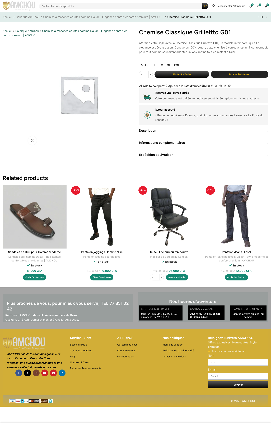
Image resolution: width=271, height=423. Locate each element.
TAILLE (143, 65)
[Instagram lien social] (36, 372)
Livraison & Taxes (80, 362)
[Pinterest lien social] (220, 86)
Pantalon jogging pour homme (101, 256)
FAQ (72, 356)
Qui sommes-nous (127, 344)
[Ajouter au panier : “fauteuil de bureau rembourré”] (177, 277)
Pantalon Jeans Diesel (236, 252)
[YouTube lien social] (44, 372)
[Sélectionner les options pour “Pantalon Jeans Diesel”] (236, 277)
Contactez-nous (126, 350)
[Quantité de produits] (145, 74)
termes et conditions (174, 356)
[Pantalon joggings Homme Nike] (102, 217)
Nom (211, 355)
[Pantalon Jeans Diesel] (236, 217)
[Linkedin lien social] (225, 86)
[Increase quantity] (150, 74)
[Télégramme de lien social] (229, 86)
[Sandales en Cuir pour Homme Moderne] (34, 217)
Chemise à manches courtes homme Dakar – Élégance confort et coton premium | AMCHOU (103, 17)
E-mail (212, 369)
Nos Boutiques (125, 356)
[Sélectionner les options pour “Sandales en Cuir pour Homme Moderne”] (34, 277)
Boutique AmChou (27, 17)
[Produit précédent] (258, 17)
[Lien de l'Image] (34, 343)
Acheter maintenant (239, 74)
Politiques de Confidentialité (178, 350)
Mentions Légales (173, 344)
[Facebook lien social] (212, 86)
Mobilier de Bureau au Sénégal (169, 256)
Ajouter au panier (181, 74)
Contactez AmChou (81, 350)
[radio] (155, 65)
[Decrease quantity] (141, 74)
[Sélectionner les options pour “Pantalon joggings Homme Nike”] (101, 277)
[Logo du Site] (19, 6)
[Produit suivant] (266, 17)
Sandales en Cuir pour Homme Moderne (34, 252)
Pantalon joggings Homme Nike (102, 252)
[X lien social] (216, 86)
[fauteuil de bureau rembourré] (169, 217)
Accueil (7, 17)
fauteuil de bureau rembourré (169, 252)
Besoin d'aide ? (78, 344)
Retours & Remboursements (85, 368)
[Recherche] (123, 6)
